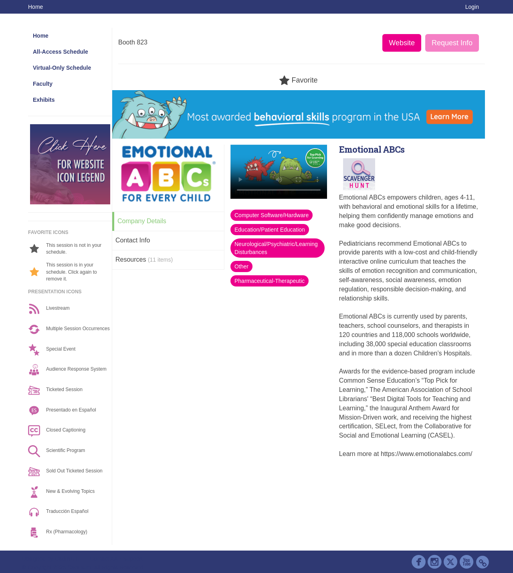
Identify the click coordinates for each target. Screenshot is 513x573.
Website (402, 43)
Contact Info (132, 240)
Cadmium (67, 558)
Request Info (452, 43)
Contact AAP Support (116, 558)
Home (35, 7)
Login (472, 7)
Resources (144, 259)
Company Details (141, 221)
